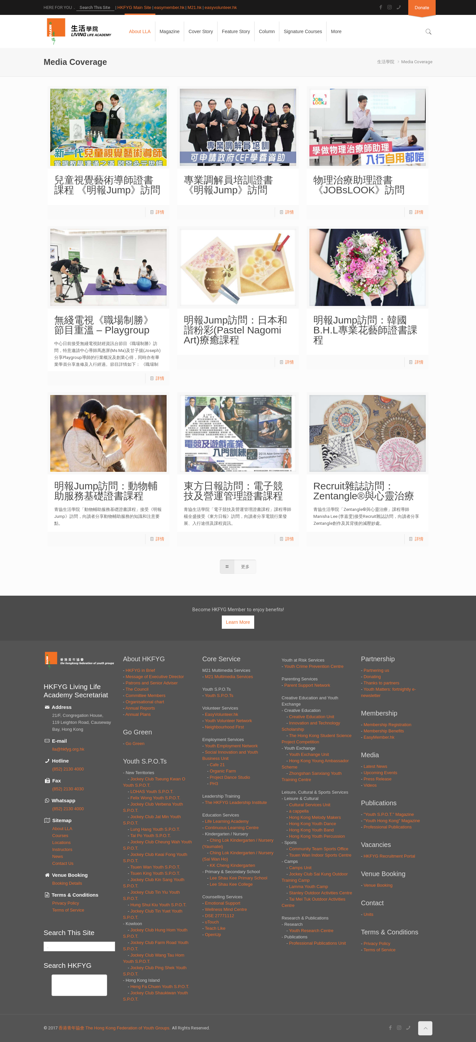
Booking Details (67, 883)
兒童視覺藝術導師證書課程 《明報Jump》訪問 (107, 184)
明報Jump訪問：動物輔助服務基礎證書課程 (106, 490)
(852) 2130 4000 (68, 769)
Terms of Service (68, 910)
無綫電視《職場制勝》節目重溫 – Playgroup (103, 325)
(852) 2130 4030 (68, 788)
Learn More (238, 622)
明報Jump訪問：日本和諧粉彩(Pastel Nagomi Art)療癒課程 (235, 330)
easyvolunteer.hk (221, 7)
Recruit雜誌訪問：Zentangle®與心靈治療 (364, 490)
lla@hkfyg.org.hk (68, 749)
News (57, 856)
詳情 (160, 212)
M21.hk (194, 7)
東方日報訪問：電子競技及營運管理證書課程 (233, 490)
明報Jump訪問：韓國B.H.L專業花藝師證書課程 (365, 330)
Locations (61, 842)
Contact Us (62, 863)
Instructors (62, 849)
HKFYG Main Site (134, 7)
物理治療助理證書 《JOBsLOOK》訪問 (359, 184)
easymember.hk (169, 7)
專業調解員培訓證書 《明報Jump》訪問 (228, 184)
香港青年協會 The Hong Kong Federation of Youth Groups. (115, 1027)
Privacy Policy (65, 903)
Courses (60, 835)
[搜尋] (71, 983)
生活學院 (385, 61)
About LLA (62, 828)
